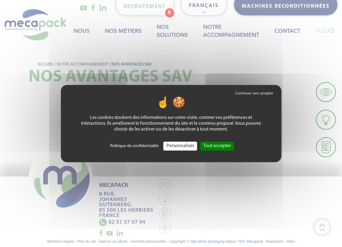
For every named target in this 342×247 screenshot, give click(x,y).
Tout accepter (217, 145)
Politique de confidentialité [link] (134, 146)
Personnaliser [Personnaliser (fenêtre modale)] (180, 145)
